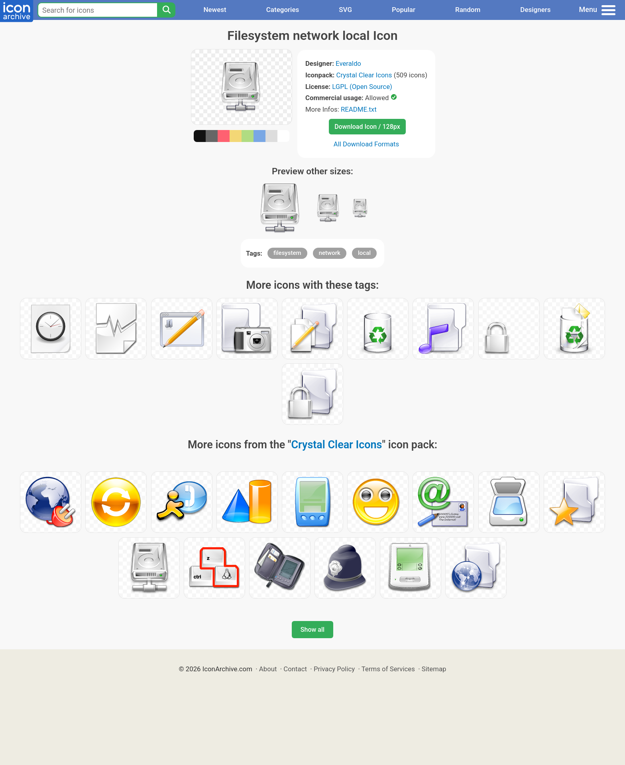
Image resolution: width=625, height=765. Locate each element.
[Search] (166, 10)
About (268, 669)
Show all (312, 629)
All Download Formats (366, 144)
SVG (345, 10)
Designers (535, 10)
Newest (214, 10)
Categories (282, 10)
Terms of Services (388, 669)
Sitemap (434, 669)
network (329, 252)
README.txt (359, 109)
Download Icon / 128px (367, 126)
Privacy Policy (334, 669)
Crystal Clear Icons (364, 75)
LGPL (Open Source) (362, 87)
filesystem (287, 252)
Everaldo (348, 63)
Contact (295, 669)
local (364, 252)
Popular (403, 10)
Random (467, 10)
